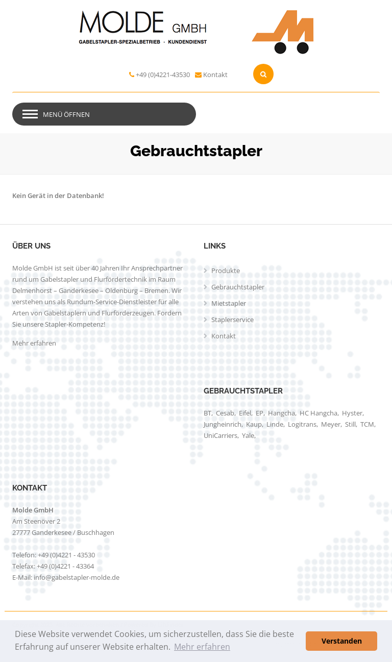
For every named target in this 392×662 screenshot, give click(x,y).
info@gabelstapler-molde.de (76, 577)
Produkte (225, 270)
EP (259, 413)
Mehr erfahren (34, 343)
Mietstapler (228, 303)
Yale (248, 435)
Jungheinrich (222, 424)
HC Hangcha (318, 413)
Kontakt (215, 74)
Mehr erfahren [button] (202, 646)
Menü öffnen (66, 114)
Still (350, 424)
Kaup (254, 424)
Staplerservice (232, 319)
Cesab (225, 413)
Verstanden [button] (342, 641)
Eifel (245, 413)
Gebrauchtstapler (237, 286)
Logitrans (302, 424)
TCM (367, 424)
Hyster (352, 413)
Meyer (330, 424)
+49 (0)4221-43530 (163, 74)
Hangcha (281, 413)
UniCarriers (220, 435)
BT (207, 413)
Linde (274, 424)
